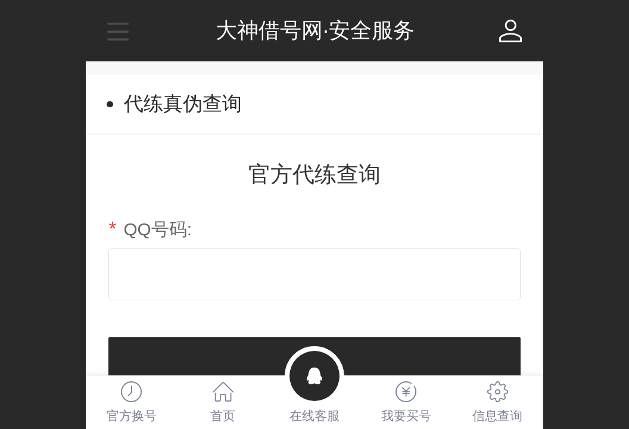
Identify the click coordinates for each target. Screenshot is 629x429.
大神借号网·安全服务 (315, 30)
